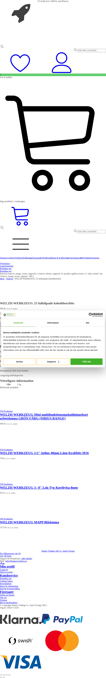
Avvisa (19, 361)
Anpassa (53, 361)
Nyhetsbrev (5, 263)
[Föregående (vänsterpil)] (1, 677)
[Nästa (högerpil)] (4, 677)
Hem (2, 279)
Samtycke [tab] (18, 323)
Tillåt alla (86, 361)
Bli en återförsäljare (9, 602)
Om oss (3, 597)
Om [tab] (87, 323)
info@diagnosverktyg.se (16, 561)
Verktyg (9, 279)
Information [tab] (53, 323)
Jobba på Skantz (7, 595)
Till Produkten (6, 411)
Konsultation (5, 583)
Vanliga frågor (6, 581)
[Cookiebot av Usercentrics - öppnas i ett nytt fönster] (91, 315)
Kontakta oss (5, 268)
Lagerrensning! (7, 266)
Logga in (4, 569)
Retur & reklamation (9, 586)
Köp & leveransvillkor (10, 589)
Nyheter (3, 600)
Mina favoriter (6, 572)
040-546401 (26, 558)
